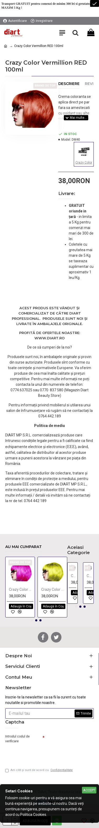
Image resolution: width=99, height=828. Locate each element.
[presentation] (42, 753)
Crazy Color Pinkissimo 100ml (21, 589)
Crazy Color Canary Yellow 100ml (53, 589)
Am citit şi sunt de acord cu (39, 770)
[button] (32, 620)
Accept (89, 790)
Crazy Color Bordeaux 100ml (73, 576)
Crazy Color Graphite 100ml (89, 576)
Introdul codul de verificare (17, 739)
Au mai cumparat (23, 547)
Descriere (69, 84)
